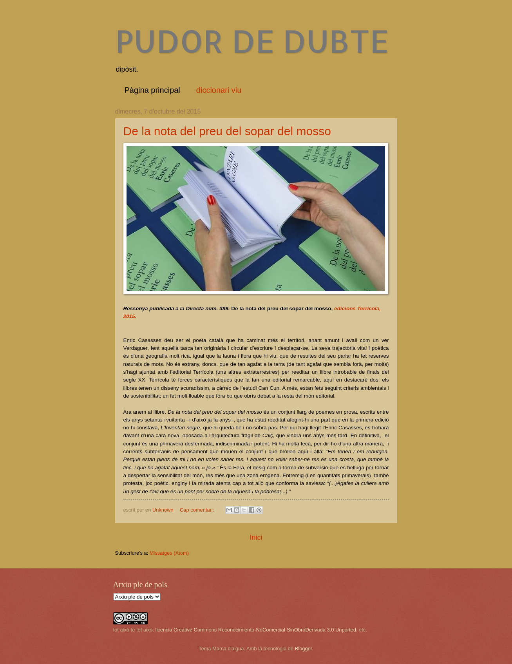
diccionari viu (219, 90)
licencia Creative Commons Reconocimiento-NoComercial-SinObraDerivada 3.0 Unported (256, 630)
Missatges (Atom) (169, 553)
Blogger (303, 648)
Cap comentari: (197, 510)
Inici (256, 537)
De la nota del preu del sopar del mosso (227, 131)
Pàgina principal (152, 90)
